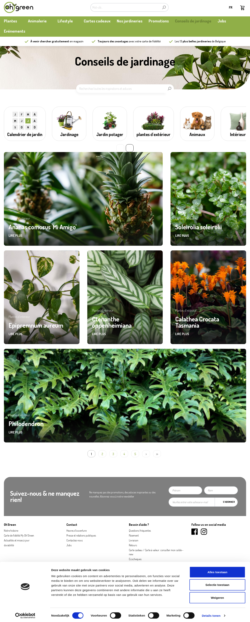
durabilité (9, 545)
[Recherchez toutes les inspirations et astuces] (120, 88)
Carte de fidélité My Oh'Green (19, 535)
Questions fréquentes (140, 530)
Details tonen (211, 614)
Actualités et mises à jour (16, 540)
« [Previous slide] (120, 148)
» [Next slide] (130, 148)
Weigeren (217, 596)
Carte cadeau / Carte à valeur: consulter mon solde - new (156, 552)
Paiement (134, 535)
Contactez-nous (74, 540)
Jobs (68, 545)
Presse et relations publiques (81, 535)
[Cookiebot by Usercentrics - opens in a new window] (25, 614)
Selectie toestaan (217, 583)
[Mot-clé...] (125, 7)
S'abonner (229, 501)
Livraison (133, 540)
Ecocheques (135, 559)
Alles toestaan (217, 570)
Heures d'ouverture (76, 530)
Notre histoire (11, 530)
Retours (133, 545)
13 (195, 41)
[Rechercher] (164, 7)
